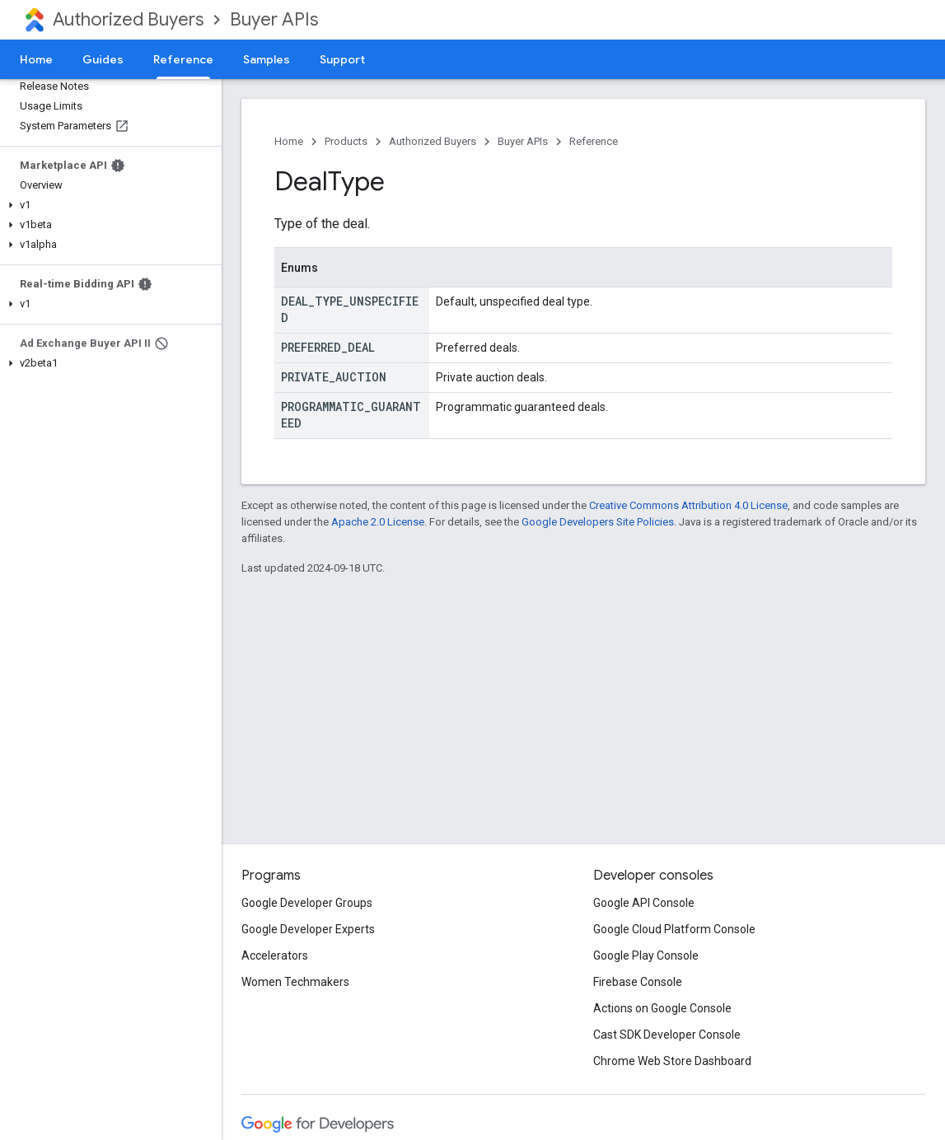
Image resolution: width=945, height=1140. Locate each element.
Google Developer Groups (306, 902)
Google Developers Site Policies (598, 522)
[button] (107, 205)
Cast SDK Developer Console (667, 1034)
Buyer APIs (274, 19)
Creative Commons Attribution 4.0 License (688, 505)
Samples (266, 59)
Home (36, 59)
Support (342, 59)
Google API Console (644, 902)
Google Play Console (646, 955)
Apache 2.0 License (377, 522)
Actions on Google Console (662, 1008)
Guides (103, 59)
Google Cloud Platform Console (674, 929)
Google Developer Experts (308, 929)
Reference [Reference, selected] (183, 59)
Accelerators (274, 955)
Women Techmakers (295, 981)
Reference (593, 141)
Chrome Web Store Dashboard (672, 1061)
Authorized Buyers (128, 19)
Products (346, 141)
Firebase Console (637, 981)
